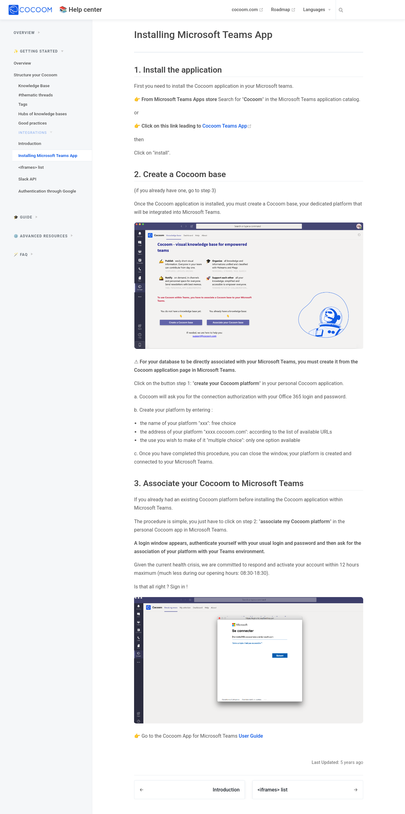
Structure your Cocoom (35, 74)
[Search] (367, 10)
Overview (22, 63)
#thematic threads (35, 94)
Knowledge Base (34, 85)
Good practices (32, 123)
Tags (22, 104)
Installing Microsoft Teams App (47, 155)
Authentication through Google (47, 191)
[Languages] (317, 9)
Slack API (27, 178)
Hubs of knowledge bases (42, 113)
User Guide (251, 736)
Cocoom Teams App (227, 126)
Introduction (29, 143)
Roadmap (283, 9)
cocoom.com (247, 9)
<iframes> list (31, 167)
